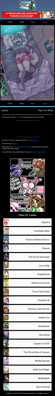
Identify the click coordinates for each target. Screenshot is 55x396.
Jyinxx (15, 143)
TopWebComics (32, 140)
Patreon (18, 117)
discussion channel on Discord (21, 147)
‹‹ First (9, 22)
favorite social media (38, 152)
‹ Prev (21, 22)
